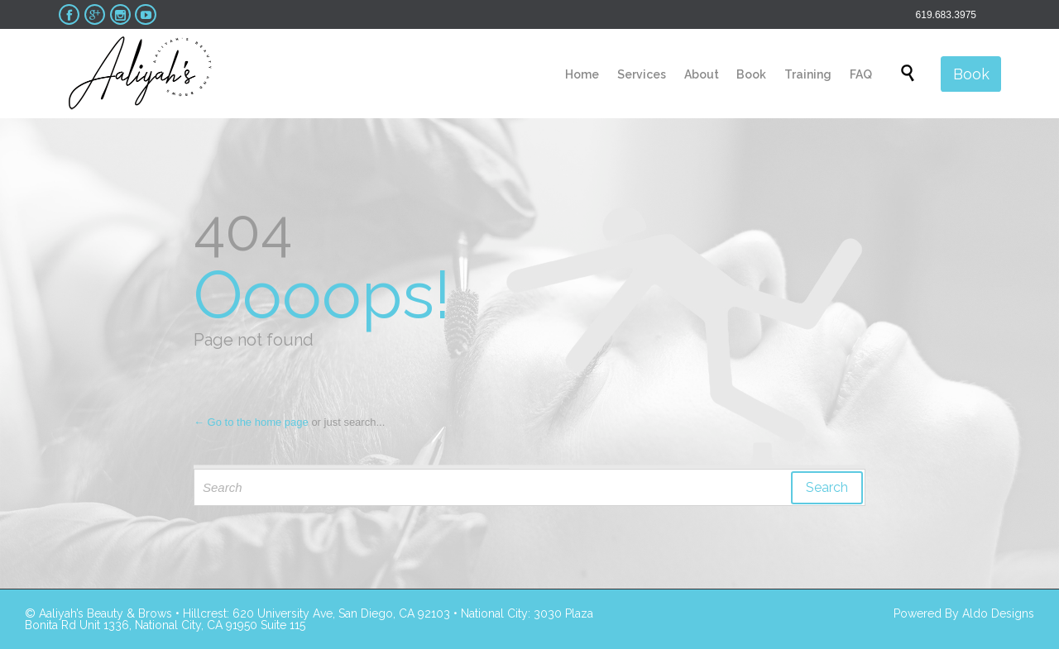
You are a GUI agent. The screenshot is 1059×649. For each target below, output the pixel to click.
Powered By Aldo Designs (964, 613)
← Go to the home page (251, 422)
